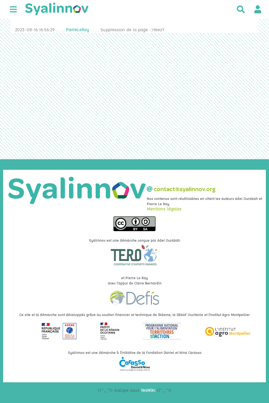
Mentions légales (164, 208)
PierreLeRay (77, 29)
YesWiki (148, 390)
